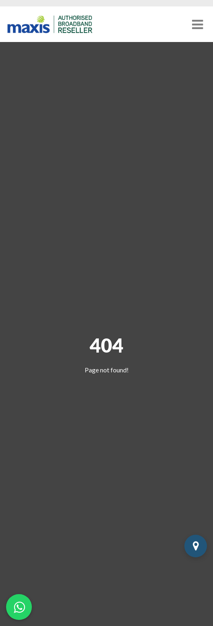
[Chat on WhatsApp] (19, 607)
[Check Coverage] (195, 546)
